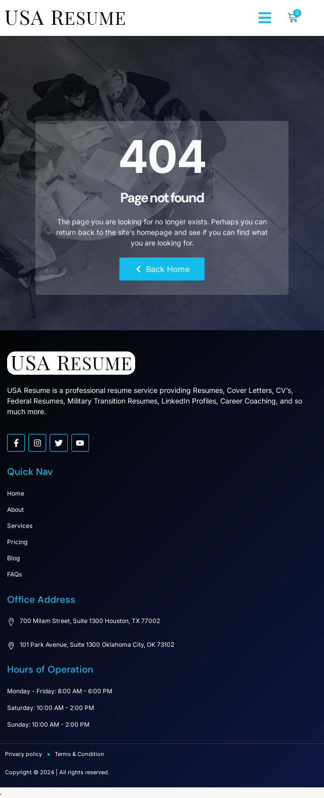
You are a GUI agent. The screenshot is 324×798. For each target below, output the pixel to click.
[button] (264, 17)
